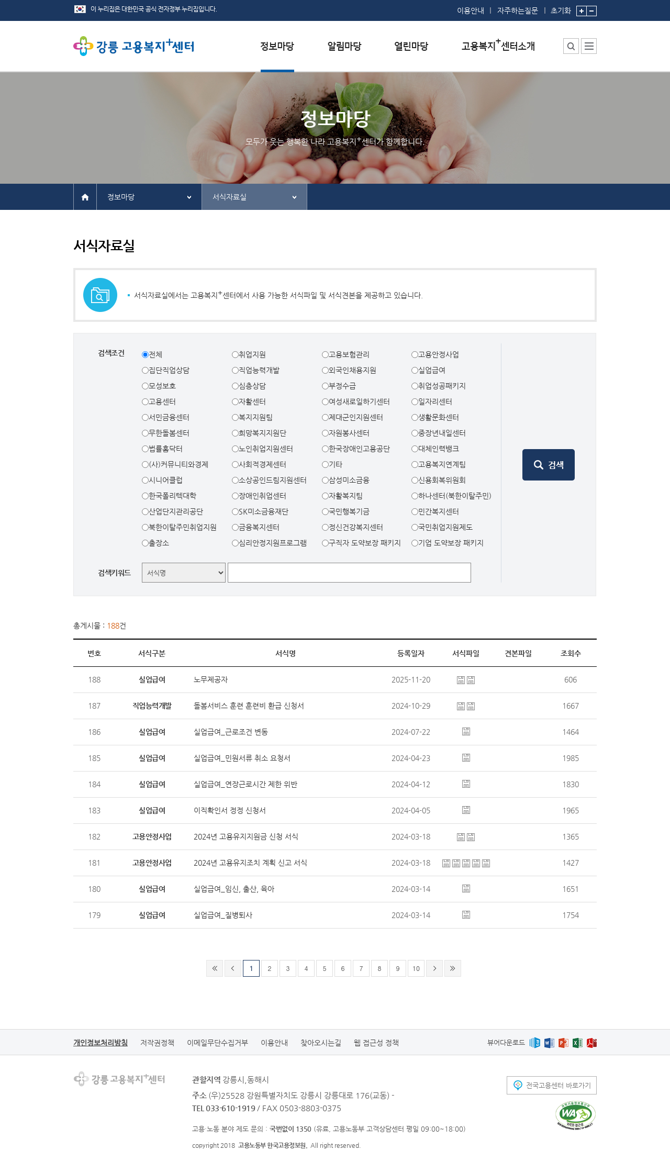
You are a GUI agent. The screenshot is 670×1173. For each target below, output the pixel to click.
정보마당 (121, 197)
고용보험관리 (349, 354)
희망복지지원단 (262, 433)
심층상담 (252, 386)
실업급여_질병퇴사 (223, 915)
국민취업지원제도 (445, 527)
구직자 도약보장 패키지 (365, 543)
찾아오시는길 (320, 1042)
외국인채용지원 (352, 370)
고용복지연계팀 (442, 464)
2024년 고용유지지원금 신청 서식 (246, 836)
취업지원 (252, 354)
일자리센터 (435, 401)
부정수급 (342, 386)
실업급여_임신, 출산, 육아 (234, 889)
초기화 (561, 7)
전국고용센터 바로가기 (558, 1085)
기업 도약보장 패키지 (451, 543)
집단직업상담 (169, 370)
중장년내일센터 (442, 433)
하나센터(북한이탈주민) (455, 495)
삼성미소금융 (349, 480)
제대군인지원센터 (356, 417)
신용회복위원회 (442, 480)
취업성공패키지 (442, 386)
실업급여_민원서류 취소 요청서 (242, 758)
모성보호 (162, 386)
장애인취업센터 (262, 495)
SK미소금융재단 (263, 511)
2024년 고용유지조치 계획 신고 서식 (250, 862)
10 (416, 968)
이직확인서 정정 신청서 (230, 810)
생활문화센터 (438, 417)
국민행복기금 (349, 511)
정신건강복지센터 (356, 527)
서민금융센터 (169, 417)
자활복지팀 (346, 495)
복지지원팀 (256, 417)
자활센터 (252, 401)
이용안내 (470, 10)
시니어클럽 (166, 480)
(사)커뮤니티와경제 (178, 464)
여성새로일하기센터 (359, 401)
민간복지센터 (438, 511)
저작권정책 (157, 1042)
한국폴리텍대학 (172, 495)
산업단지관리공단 (176, 511)
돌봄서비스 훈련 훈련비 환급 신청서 (249, 705)
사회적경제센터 (262, 464)
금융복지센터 (259, 527)
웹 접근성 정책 (376, 1042)
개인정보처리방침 (100, 1042)
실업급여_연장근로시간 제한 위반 (245, 784)
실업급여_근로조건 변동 (231, 732)
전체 (155, 354)
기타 (335, 464)
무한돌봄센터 (169, 433)
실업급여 (431, 370)
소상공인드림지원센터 (273, 480)
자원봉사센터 (349, 433)
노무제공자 (211, 679)
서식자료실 (230, 197)
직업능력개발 (259, 370)
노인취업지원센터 (266, 448)
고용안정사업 (438, 354)
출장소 (159, 543)
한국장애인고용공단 (359, 448)
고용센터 (162, 401)
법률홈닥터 (166, 448)
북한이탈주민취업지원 (183, 527)
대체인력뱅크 (438, 448)
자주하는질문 (517, 10)
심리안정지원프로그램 (273, 543)
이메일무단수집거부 (217, 1042)
